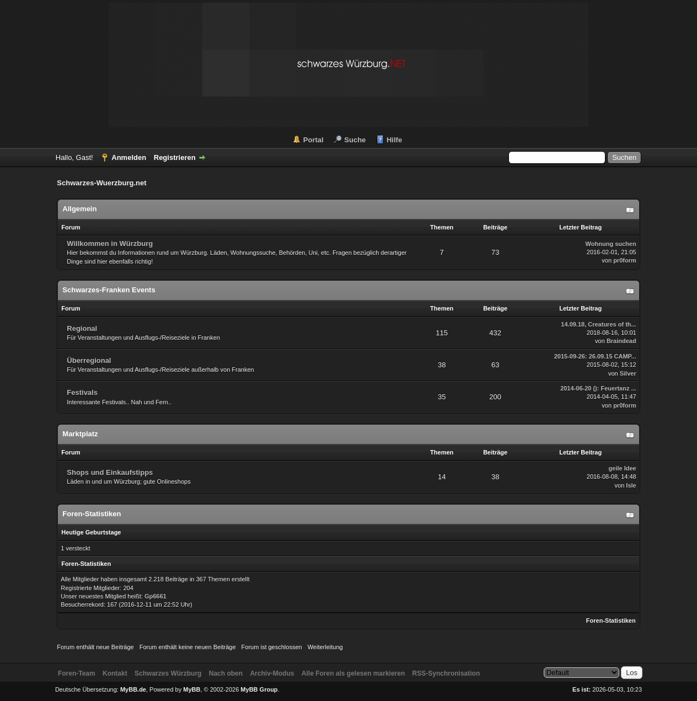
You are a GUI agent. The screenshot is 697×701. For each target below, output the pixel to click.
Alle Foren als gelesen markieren (353, 673)
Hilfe (394, 140)
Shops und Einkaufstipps (110, 472)
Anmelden (128, 157)
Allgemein (79, 209)
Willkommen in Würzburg (110, 243)
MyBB (191, 689)
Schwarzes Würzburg (168, 673)
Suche (355, 140)
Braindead (621, 341)
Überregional (89, 360)
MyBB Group (258, 689)
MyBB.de (133, 689)
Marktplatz (80, 434)
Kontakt (115, 673)
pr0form (624, 260)
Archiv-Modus (272, 673)
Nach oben (226, 673)
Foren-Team (76, 673)
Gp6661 (155, 596)
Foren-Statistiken (611, 620)
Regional (82, 328)
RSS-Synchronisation (446, 673)
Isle (631, 485)
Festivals (82, 392)
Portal (313, 140)
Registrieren (175, 157)
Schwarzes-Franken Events (108, 290)
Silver (628, 373)
